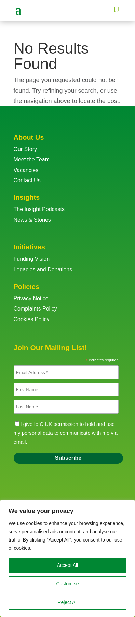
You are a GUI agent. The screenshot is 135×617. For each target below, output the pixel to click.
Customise (67, 583)
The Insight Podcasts (39, 209)
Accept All (67, 565)
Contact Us (27, 180)
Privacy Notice (31, 298)
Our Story (25, 149)
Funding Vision (32, 259)
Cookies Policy (32, 319)
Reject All (67, 602)
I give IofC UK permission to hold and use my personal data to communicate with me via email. (66, 433)
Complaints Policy (35, 309)
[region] (67, 558)
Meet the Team (32, 159)
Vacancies (26, 170)
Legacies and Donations (43, 269)
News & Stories (32, 220)
